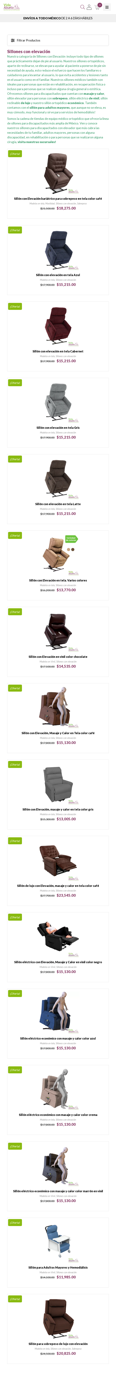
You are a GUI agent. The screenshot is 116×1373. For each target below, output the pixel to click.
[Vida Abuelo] (12, 7)
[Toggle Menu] (107, 7)
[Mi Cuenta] (89, 7)
